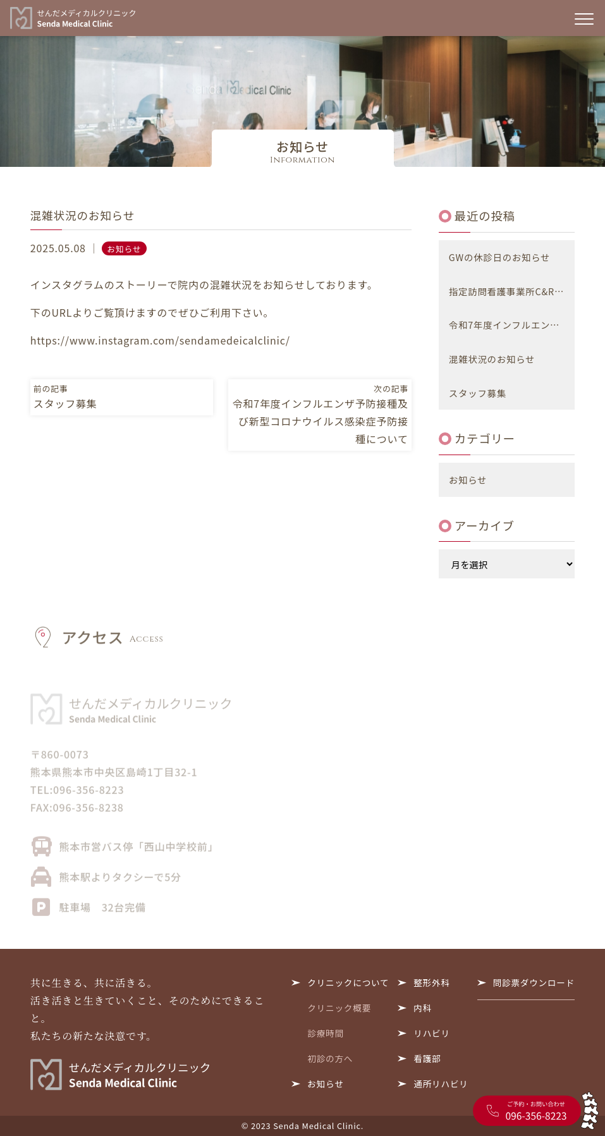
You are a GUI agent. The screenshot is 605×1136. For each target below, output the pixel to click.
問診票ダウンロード (534, 982)
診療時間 (325, 1033)
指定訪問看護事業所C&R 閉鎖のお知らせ (512, 291)
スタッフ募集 (477, 393)
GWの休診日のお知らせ (499, 257)
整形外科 (431, 982)
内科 (422, 1007)
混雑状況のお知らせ (492, 358)
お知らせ (124, 249)
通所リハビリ (440, 1083)
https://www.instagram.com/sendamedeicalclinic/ (160, 340)
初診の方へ (330, 1058)
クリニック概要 (339, 1007)
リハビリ (431, 1033)
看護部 (427, 1058)
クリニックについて (348, 982)
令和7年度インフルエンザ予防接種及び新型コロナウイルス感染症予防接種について (512, 324)
